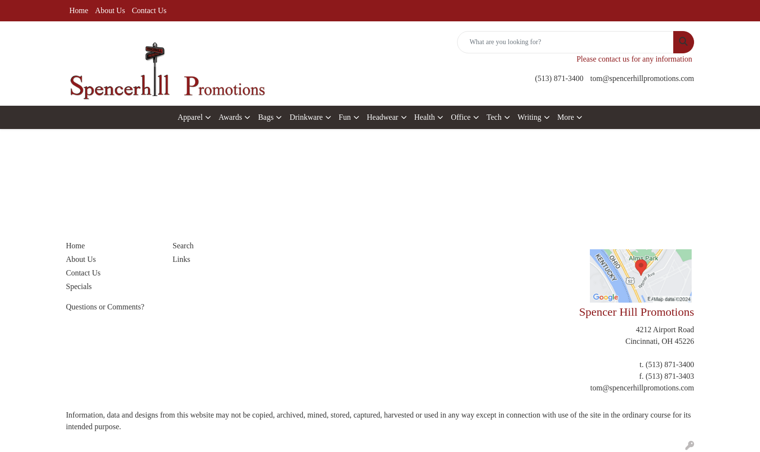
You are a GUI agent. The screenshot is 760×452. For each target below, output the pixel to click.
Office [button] (461, 117)
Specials (79, 286)
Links (181, 259)
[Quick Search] (565, 42)
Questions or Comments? (105, 307)
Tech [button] (494, 117)
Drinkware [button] (305, 117)
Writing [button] (529, 117)
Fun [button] (345, 117)
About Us (110, 10)
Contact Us (149, 10)
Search (183, 246)
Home (78, 10)
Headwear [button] (382, 117)
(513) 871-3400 (559, 78)
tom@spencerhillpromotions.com (642, 78)
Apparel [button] (190, 117)
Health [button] (424, 117)
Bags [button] (265, 117)
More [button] (565, 117)
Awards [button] (230, 117)
